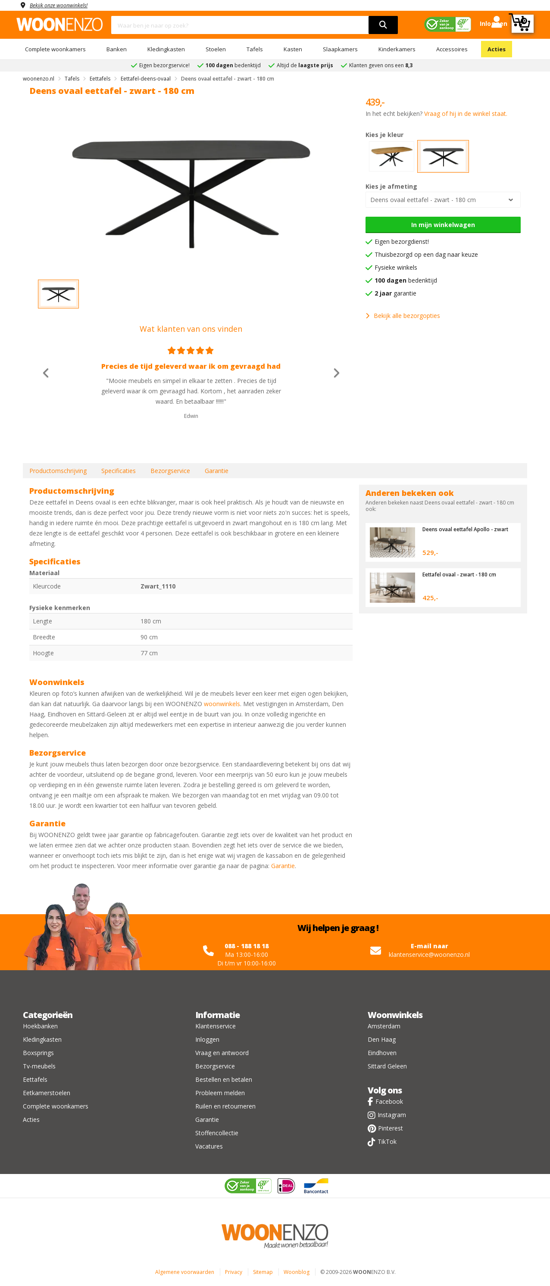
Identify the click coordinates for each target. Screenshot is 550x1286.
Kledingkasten (166, 49)
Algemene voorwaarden (184, 1272)
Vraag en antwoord (222, 1053)
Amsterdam (384, 1026)
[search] (383, 25)
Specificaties (118, 471)
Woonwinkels (395, 1015)
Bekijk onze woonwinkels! (64, 5)
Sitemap (263, 1272)
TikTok (387, 1141)
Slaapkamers (340, 49)
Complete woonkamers (55, 49)
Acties (496, 49)
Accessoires (452, 49)
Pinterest (390, 1128)
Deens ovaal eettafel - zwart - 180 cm (423, 200)
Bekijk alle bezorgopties (403, 315)
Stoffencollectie (216, 1133)
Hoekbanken (40, 1026)
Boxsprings (38, 1053)
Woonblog (296, 1272)
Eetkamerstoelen (46, 1093)
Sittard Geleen (387, 1066)
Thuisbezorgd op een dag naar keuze (426, 254)
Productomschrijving (58, 471)
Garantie (216, 471)
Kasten (293, 49)
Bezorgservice (170, 471)
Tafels (255, 49)
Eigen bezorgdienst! (402, 241)
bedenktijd (406, 280)
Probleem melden (220, 1093)
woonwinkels (222, 704)
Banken (116, 49)
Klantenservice (215, 1026)
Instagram (392, 1115)
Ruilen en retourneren (225, 1106)
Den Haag (382, 1039)
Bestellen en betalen (223, 1079)
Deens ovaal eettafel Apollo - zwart (461, 532)
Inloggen (207, 1039)
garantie (395, 293)
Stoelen (216, 49)
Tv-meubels (39, 1066)
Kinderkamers (397, 49)
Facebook (389, 1101)
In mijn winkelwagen (443, 225)
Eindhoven (382, 1053)
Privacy (233, 1272)
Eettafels (35, 1079)
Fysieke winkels (396, 267)
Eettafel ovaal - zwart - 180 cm (463, 574)
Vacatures (209, 1146)
